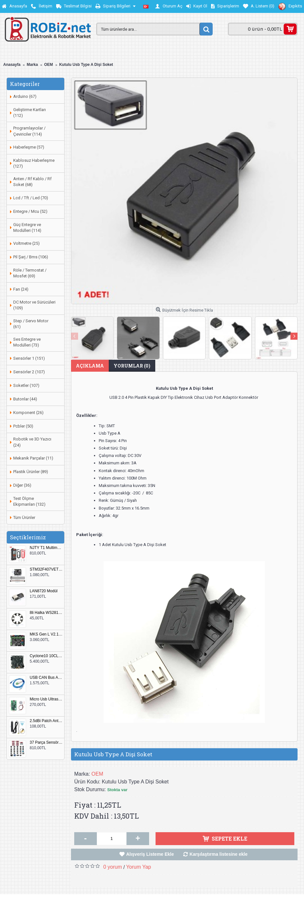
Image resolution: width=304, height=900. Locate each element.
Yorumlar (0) (132, 366)
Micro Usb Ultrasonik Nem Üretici (46, 699)
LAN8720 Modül (43, 591)
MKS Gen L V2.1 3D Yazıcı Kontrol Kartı (46, 634)
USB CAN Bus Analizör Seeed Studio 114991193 (46, 678)
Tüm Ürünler (24, 517)
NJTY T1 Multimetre (46, 548)
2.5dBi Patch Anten (46, 721)
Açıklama (90, 366)
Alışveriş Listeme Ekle (150, 854)
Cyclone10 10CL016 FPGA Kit (46, 656)
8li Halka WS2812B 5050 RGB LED (46, 613)
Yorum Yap (138, 867)
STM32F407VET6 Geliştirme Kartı (46, 569)
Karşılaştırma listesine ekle (218, 854)
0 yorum (112, 867)
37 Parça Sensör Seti (46, 742)
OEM (97, 774)
